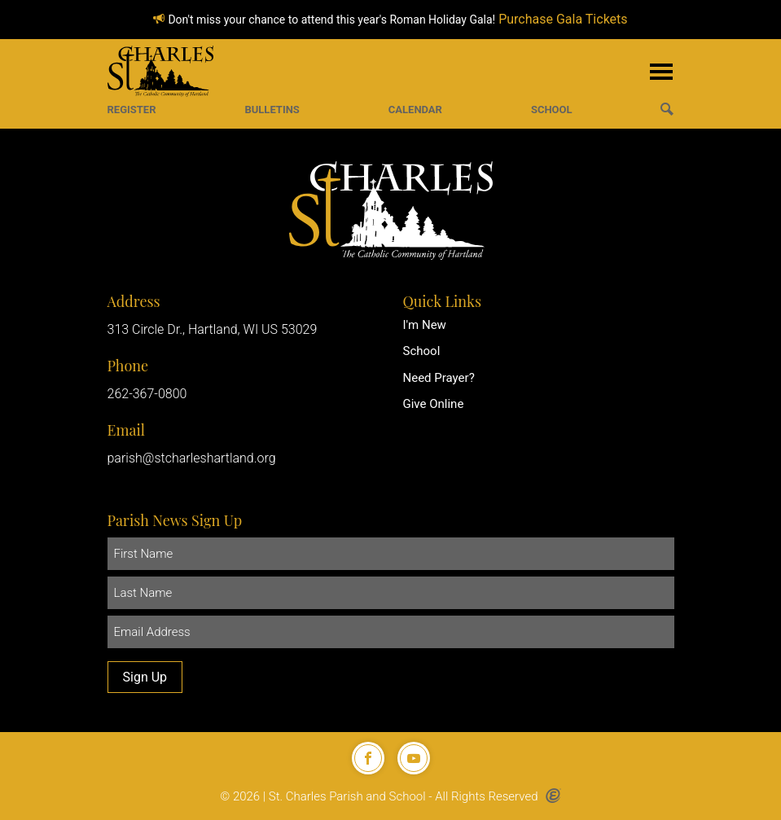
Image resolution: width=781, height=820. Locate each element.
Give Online (433, 404)
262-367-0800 (147, 393)
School (422, 351)
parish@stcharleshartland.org (191, 458)
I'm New (424, 325)
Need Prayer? (439, 378)
